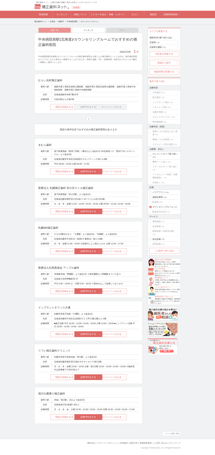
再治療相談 (157, 122)
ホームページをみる (122, 171)
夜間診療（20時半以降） (164, 231)
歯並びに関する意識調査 (163, 259)
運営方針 (134, 443)
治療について (80, 14)
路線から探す (164, 62)
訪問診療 (156, 244)
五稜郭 (154, 42)
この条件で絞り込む (164, 250)
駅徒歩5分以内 (159, 212)
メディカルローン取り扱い (165, 166)
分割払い (156, 182)
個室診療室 (157, 197)
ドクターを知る (98, 14)
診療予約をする (88, 171)
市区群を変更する (164, 54)
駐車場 (155, 202)
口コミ (135, 14)
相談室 (153, 14)
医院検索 (43, 14)
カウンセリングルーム (162, 207)
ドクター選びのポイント (163, 287)
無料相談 (156, 221)
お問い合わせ (161, 443)
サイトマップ (175, 443)
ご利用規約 (123, 443)
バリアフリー (158, 192)
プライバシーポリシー (106, 443)
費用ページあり (159, 162)
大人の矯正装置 (160, 269)
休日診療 (156, 239)
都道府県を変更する (164, 71)
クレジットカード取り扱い (165, 154)
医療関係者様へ (171, 14)
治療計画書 (157, 112)
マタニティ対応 (159, 107)
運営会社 (91, 443)
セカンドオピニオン (161, 117)
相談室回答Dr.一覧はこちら (164, 296)
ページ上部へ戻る (172, 434)
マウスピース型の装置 (162, 144)
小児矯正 (156, 92)
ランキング (61, 14)
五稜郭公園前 (157, 47)
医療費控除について (161, 278)
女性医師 (156, 226)
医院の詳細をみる (55, 107)
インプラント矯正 (160, 102)
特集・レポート (117, 14)
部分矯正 (156, 97)
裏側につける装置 (160, 139)
